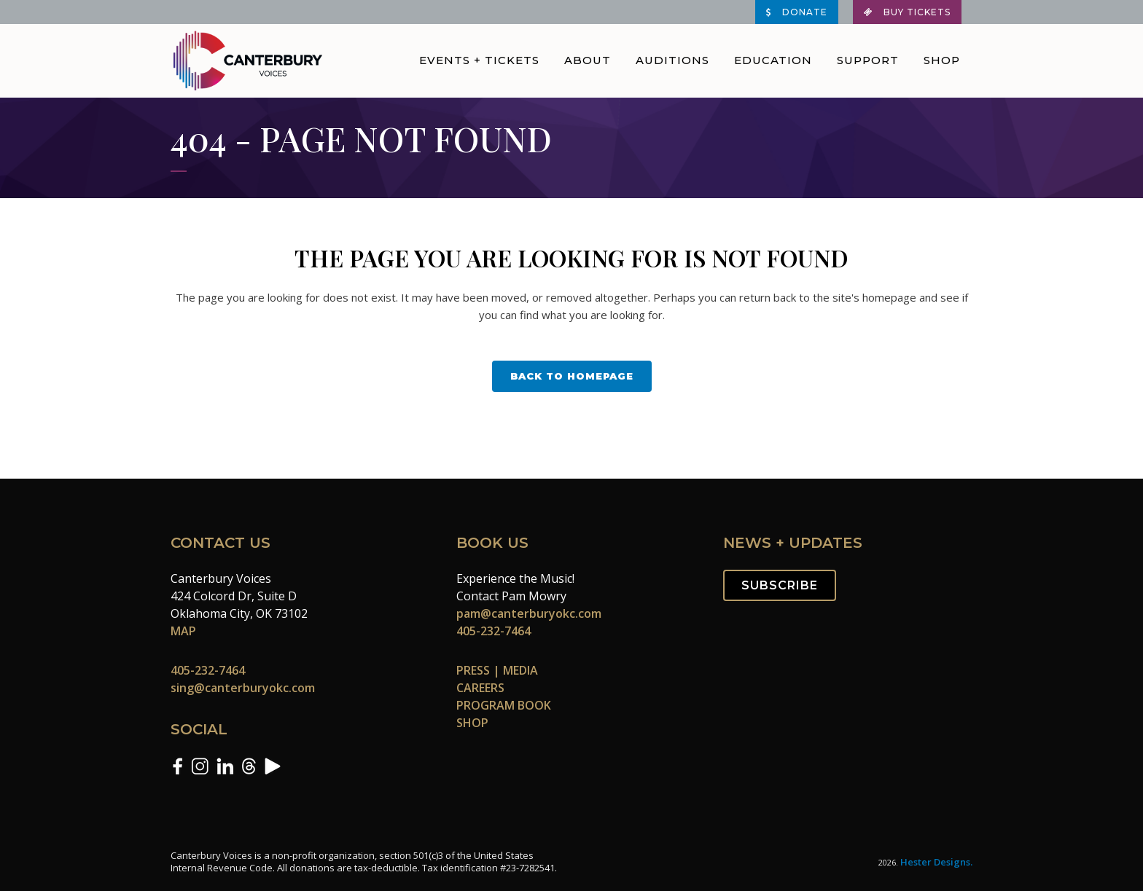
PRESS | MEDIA (497, 670)
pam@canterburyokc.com (528, 613)
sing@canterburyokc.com (243, 688)
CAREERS (480, 688)
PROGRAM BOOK (503, 705)
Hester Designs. (936, 861)
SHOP (472, 723)
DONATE (796, 12)
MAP (183, 631)
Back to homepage (571, 376)
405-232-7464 (208, 670)
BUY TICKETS (907, 12)
